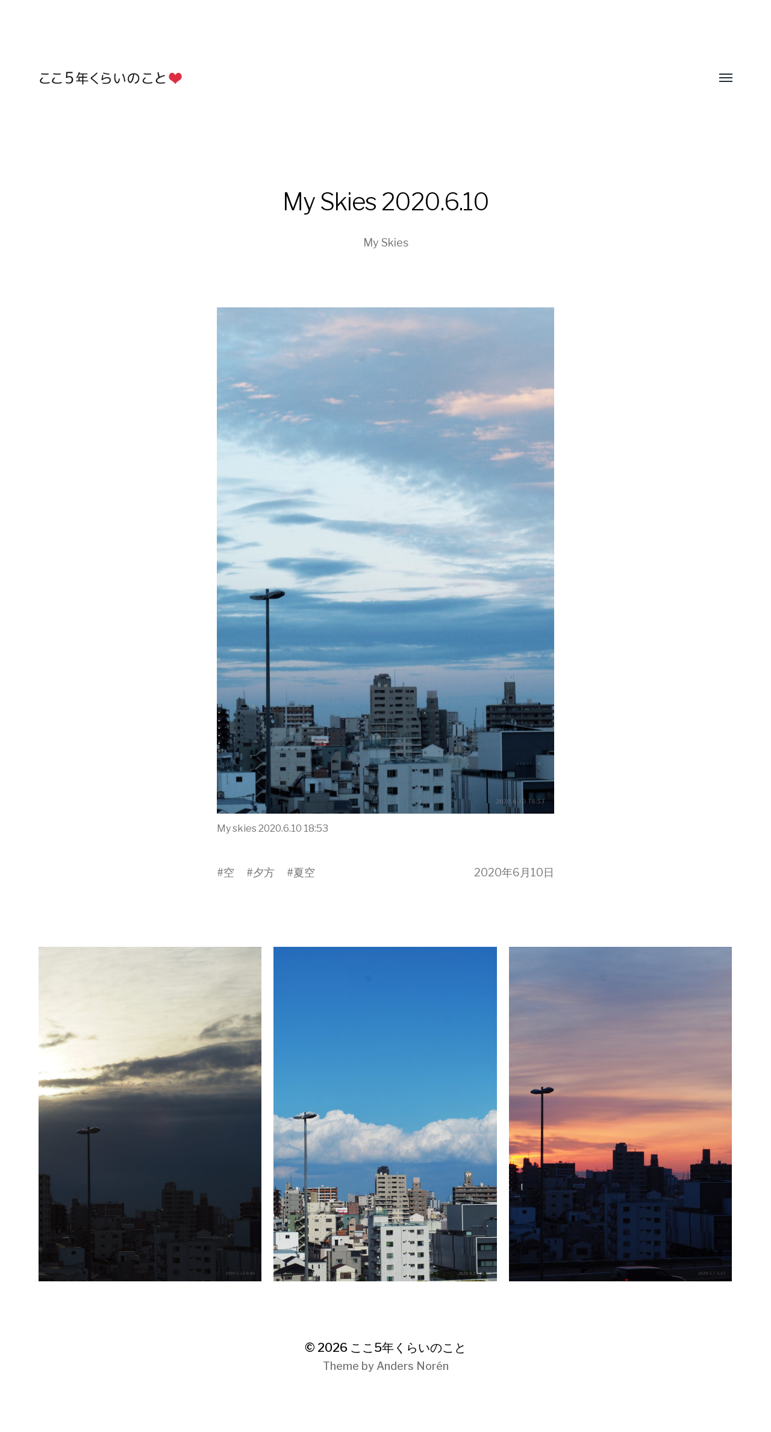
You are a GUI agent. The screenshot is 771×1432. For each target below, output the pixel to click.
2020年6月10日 (514, 872)
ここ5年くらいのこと (408, 1347)
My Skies (385, 242)
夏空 (304, 872)
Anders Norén (412, 1366)
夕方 (264, 872)
